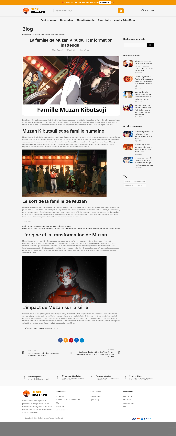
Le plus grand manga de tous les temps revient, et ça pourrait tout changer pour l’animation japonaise (144, 161)
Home (82, 50)
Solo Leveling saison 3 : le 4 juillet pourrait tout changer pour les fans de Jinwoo (144, 135)
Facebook (60, 340)
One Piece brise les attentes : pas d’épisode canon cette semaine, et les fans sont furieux (143, 95)
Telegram (81, 340)
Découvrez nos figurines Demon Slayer (41, 328)
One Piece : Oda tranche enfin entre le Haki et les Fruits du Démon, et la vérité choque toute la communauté (143, 110)
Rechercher (121, 10)
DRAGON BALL (129, 185)
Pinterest (71, 340)
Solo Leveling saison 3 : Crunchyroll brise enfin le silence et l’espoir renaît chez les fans (143, 148)
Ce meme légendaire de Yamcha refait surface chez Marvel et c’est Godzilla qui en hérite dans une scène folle (144, 81)
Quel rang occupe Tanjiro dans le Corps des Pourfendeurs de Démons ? (47, 226)
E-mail (65, 340)
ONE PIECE (141, 185)
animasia (127, 182)
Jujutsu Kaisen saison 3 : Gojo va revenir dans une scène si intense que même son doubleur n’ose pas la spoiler (144, 66)
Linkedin (76, 340)
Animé (87, 50)
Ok (150, 45)
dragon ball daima (139, 182)
